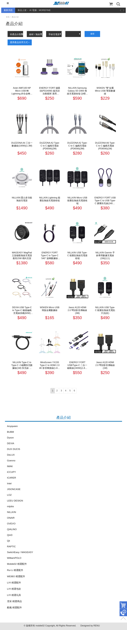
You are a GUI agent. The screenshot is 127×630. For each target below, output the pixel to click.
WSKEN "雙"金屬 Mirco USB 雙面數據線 (105, 91)
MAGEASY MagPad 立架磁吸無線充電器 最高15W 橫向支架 (22, 255)
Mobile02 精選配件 (17, 564)
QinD (10, 535)
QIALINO (12, 529)
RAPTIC (11, 546)
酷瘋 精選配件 (14, 607)
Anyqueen (12, 426)
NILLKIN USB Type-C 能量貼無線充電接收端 (77, 255)
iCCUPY (11, 472)
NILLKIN (11, 512)
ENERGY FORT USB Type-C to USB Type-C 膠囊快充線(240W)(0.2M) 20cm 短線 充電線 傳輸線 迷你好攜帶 (105, 200)
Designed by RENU (90, 625)
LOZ (9, 495)
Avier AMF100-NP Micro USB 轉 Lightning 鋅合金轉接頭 (22, 91)
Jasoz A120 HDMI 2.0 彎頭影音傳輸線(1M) (105, 365)
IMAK (10, 466)
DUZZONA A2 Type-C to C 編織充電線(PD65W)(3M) (77, 146)
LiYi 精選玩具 (14, 595)
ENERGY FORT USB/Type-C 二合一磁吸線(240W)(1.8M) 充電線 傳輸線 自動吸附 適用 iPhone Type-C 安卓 (77, 365)
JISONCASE (14, 489)
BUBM (10, 432)
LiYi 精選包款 (14, 589)
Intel (9, 483)
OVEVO (11, 523)
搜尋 (92, 34)
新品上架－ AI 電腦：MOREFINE (34, 10)
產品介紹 (15, 17)
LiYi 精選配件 (14, 582)
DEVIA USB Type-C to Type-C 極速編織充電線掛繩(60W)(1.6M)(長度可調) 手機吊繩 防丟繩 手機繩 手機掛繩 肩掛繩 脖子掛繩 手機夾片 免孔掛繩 (22, 310)
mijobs (10, 506)
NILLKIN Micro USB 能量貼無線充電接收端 (77, 200)
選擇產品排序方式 (19, 42)
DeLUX (11, 455)
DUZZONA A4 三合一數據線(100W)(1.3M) (21, 144)
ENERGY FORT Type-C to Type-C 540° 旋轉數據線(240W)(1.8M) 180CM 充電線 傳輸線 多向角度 (49, 255)
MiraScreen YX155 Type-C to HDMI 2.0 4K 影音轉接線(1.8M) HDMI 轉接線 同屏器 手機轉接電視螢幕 (49, 365)
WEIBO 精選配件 (16, 576)
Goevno (11, 460)
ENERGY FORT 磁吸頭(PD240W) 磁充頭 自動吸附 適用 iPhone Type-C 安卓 (49, 91)
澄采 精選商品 (14, 601)
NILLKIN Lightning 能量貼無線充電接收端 (49, 199)
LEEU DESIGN (15, 500)
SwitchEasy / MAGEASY (20, 552)
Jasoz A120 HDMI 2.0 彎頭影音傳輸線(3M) (77, 310)
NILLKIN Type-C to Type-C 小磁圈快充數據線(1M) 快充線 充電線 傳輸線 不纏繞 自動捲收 (21, 365)
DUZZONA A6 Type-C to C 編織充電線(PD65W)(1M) (105, 146)
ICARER (11, 477)
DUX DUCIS (13, 449)
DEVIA (10, 443)
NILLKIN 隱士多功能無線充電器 (22, 199)
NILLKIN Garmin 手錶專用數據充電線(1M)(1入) (105, 255)
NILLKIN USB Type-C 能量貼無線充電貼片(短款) (105, 310)
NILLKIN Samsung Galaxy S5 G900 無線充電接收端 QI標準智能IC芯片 (77, 91)
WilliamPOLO (14, 558)
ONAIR (11, 518)
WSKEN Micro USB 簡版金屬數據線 (49, 309)
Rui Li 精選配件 (15, 570)
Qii (8, 540)
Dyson (10, 437)
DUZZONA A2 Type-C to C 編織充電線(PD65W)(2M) (50, 146)
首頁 (7, 17)
